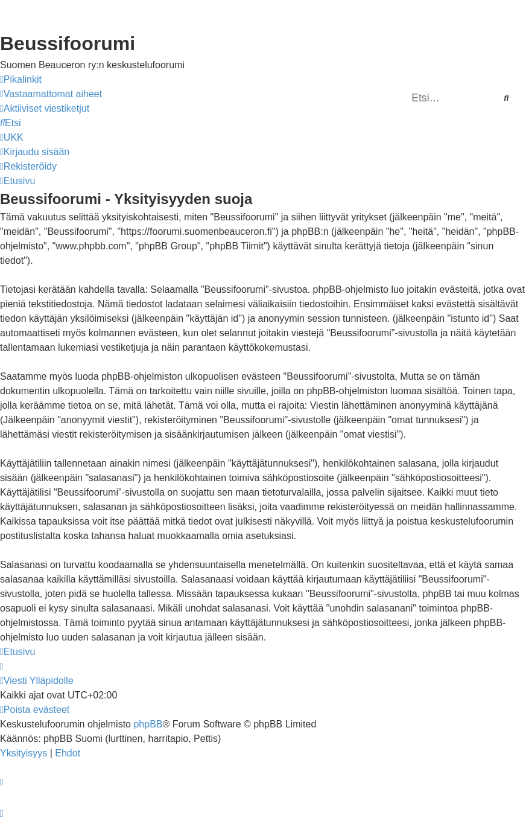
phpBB (147, 724)
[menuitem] (51, 94)
